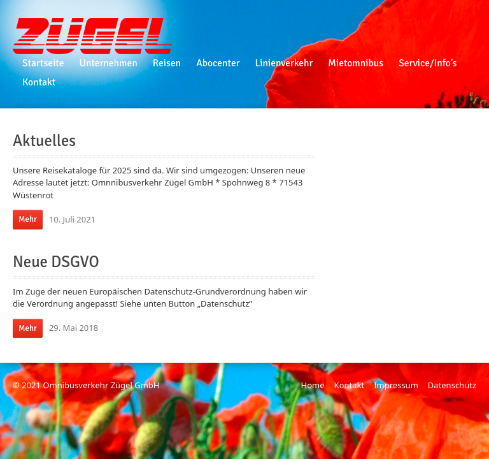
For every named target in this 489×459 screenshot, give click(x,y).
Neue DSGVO (56, 262)
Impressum (396, 385)
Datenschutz (452, 385)
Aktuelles (44, 140)
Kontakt (349, 385)
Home (313, 385)
